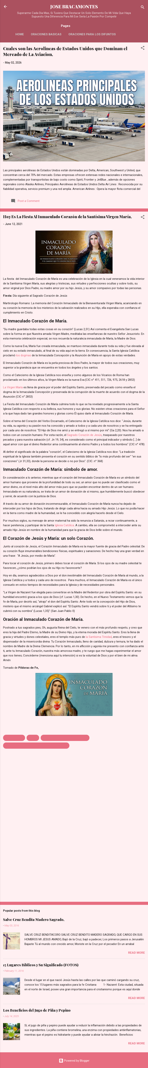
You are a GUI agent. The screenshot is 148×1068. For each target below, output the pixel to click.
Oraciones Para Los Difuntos (92, 34)
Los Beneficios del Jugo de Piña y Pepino (37, 1010)
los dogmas (23, 355)
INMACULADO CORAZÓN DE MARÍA (65, 738)
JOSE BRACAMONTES (74, 6)
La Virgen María (13, 387)
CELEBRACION (14, 738)
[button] (142, 49)
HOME (19, 34)
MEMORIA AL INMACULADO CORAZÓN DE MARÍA (36, 745)
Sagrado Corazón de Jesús (84, 435)
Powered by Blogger (74, 1060)
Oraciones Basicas (46, 34)
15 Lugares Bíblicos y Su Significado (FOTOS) (40, 965)
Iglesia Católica (64, 525)
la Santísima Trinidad (99, 637)
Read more (136, 952)
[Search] (142, 8)
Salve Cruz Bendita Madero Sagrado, (33, 919)
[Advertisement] (74, 868)
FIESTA (32, 738)
